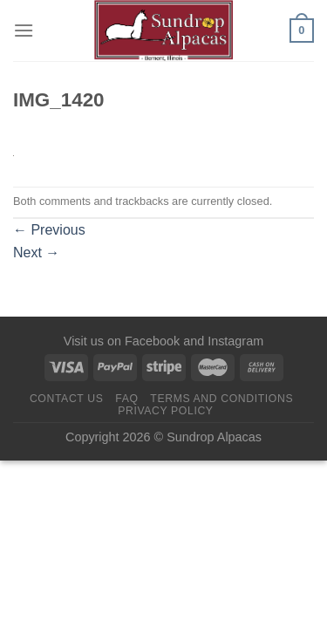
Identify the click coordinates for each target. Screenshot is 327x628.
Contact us (67, 398)
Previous (49, 229)
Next (36, 252)
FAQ (126, 398)
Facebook (152, 341)
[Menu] (23, 30)
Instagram (235, 341)
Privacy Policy (165, 411)
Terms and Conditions (221, 398)
